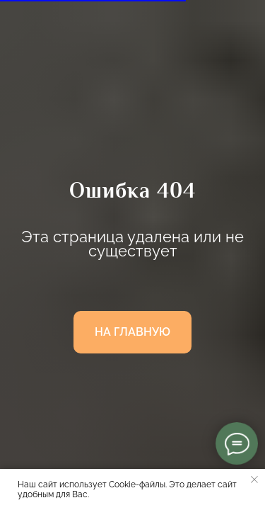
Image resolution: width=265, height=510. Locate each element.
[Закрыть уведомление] (254, 479)
